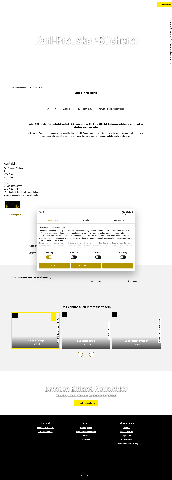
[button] (140, 4)
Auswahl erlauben (86, 266)
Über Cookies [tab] (119, 220)
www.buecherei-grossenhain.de (112, 109)
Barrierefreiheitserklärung (126, 443)
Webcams (86, 439)
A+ (88, 476)
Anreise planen (86, 428)
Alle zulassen (117, 266)
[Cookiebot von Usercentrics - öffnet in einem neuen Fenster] (123, 213)
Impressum (126, 435)
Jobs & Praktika (126, 431)
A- (82, 476)
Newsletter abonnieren (86, 431)
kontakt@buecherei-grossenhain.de (24, 192)
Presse (86, 435)
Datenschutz (126, 439)
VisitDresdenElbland (18, 88)
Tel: (38, 428)
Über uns (126, 428)
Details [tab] (86, 220)
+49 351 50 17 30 (47, 428)
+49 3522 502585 (84, 109)
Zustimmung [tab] (53, 220)
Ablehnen (54, 266)
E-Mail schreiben (45, 431)
